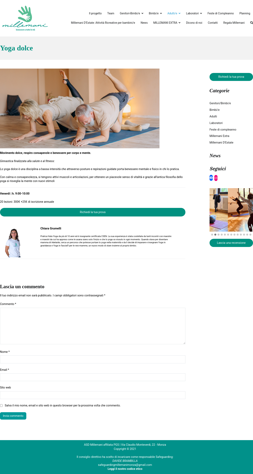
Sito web (5, 387)
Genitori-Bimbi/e (130, 13)
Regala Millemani (234, 22)
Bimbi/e (154, 13)
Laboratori (192, 13)
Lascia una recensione (231, 243)
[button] (212, 235)
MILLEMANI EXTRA (165, 22)
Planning (244, 13)
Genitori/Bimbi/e (220, 103)
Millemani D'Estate (221, 142)
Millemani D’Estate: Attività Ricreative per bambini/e (103, 22)
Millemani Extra (219, 136)
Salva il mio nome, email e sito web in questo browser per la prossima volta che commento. (63, 405)
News (144, 22)
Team (110, 13)
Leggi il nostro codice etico (125, 469)
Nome (5, 352)
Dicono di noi (194, 22)
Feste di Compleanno (221, 13)
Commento (8, 304)
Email (4, 370)
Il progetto (95, 13)
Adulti (213, 116)
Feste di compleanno (223, 129)
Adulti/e (172, 13)
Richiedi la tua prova (93, 212)
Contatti (213, 22)
